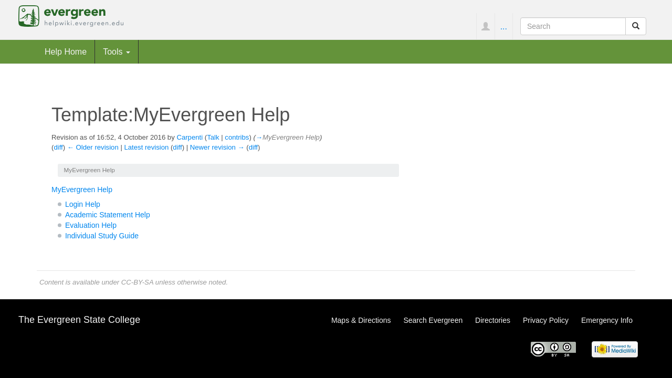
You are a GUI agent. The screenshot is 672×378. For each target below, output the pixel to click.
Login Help (82, 204)
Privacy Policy (546, 320)
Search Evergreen (433, 320)
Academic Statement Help (107, 215)
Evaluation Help (91, 225)
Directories (492, 320)
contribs (237, 137)
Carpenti (189, 137)
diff (58, 147)
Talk (213, 137)
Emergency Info (607, 320)
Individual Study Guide (102, 236)
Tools (116, 51)
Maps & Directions (361, 320)
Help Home (66, 51)
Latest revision (146, 147)
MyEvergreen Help (81, 189)
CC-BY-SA (137, 282)
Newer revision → (217, 147)
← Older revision (93, 147)
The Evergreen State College (79, 319)
